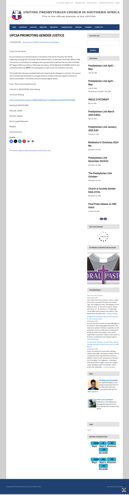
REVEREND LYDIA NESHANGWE (108, 380)
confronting (21, 150)
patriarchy (35, 150)
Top (124, 490)
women (45, 150)
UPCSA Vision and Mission (105, 400)
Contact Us (99, 27)
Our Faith (33, 27)
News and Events (92, 3)
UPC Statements (54, 42)
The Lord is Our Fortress (95, 295)
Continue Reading (112, 314)
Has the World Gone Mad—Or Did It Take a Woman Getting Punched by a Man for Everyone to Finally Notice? (103, 344)
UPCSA (40, 150)
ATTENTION (36, 42)
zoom (49, 150)
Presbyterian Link (80, 3)
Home (14, 27)
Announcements (27, 42)
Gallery (118, 3)
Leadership (23, 27)
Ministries (43, 27)
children (15, 150)
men (30, 150)
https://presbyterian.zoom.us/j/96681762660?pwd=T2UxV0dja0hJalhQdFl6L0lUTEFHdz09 (42, 100)
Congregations (66, 27)
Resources (54, 27)
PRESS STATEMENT (98, 99)
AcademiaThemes (117, 487)
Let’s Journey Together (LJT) (65, 3)
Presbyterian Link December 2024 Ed (98, 159)
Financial (78, 27)
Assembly (88, 27)
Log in (89, 430)
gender (26, 150)
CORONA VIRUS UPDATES (106, 3)
